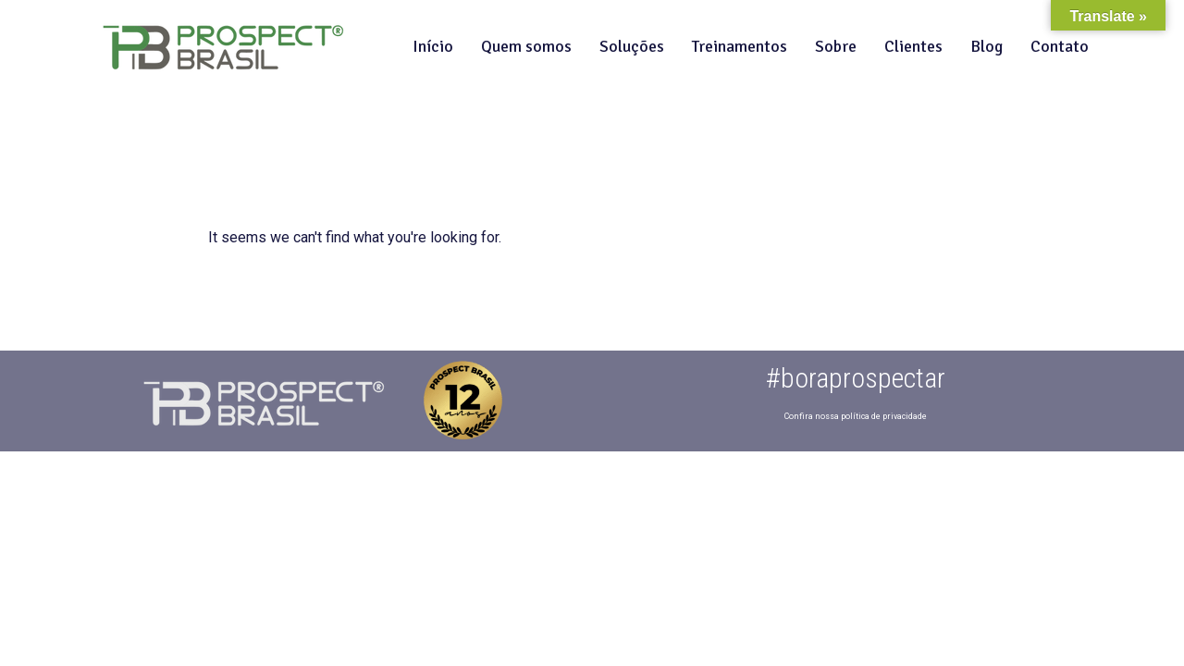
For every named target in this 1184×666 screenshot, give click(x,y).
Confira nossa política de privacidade (855, 416)
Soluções (631, 46)
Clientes (913, 46)
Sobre (836, 46)
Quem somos (526, 46)
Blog (986, 46)
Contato (1059, 46)
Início (433, 46)
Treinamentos (739, 46)
